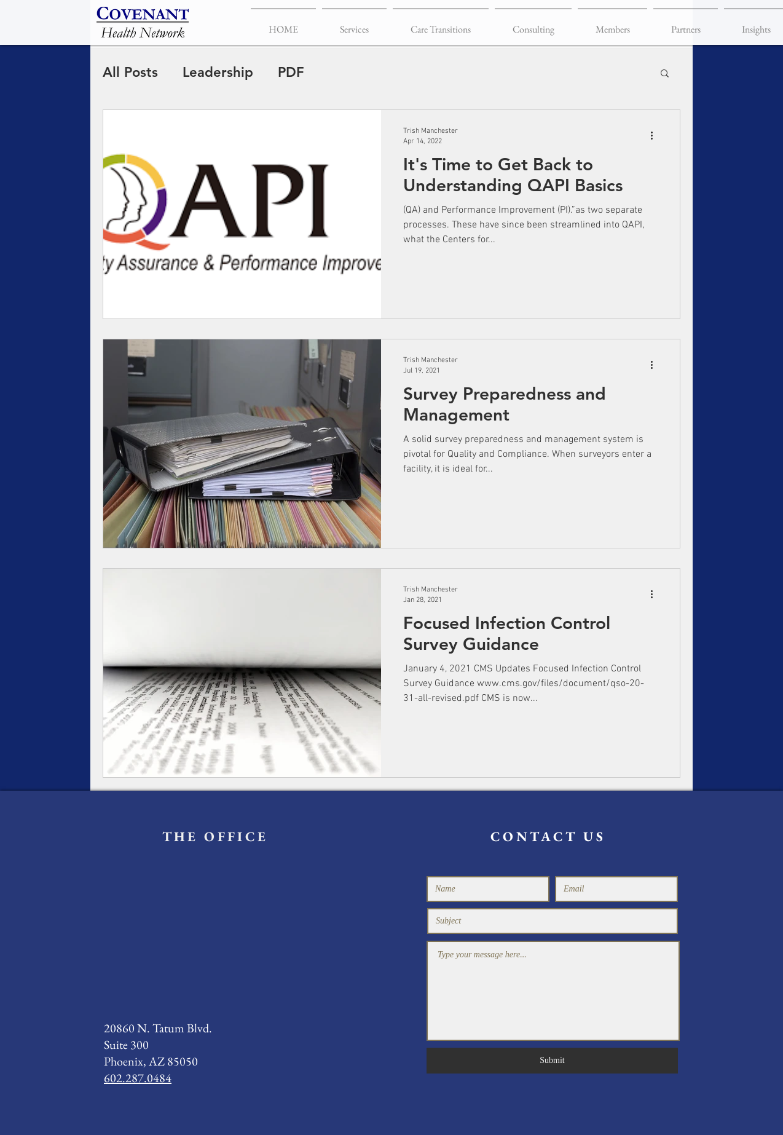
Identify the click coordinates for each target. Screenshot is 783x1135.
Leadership (218, 72)
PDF (291, 72)
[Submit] (552, 1061)
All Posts (130, 72)
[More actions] (655, 135)
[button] (665, 74)
